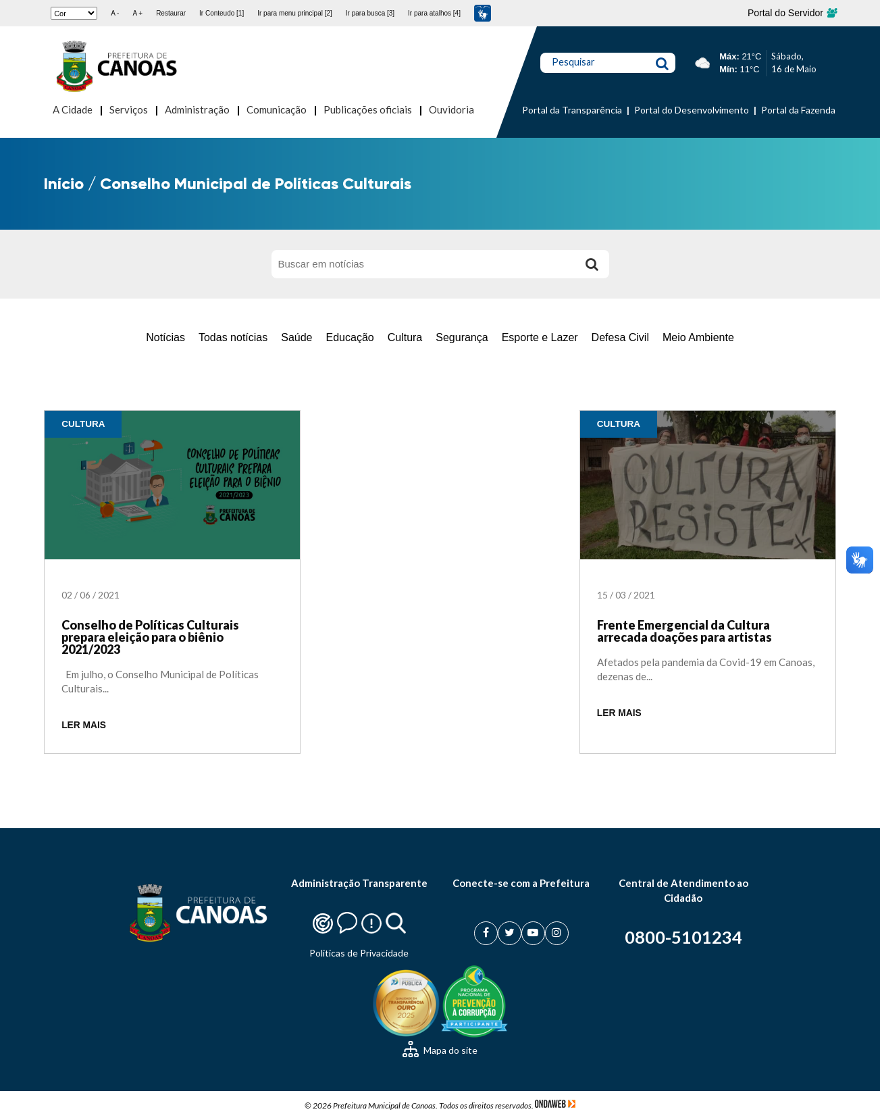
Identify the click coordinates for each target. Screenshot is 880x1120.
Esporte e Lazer (540, 337)
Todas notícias (233, 337)
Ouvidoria (451, 109)
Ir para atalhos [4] (434, 13)
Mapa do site (440, 1050)
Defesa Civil (620, 337)
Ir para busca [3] (370, 13)
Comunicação (277, 109)
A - (115, 13)
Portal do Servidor (792, 12)
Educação (350, 337)
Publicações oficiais (367, 109)
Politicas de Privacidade (359, 953)
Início (64, 183)
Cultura (405, 337)
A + (137, 13)
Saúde (296, 337)
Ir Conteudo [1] (221, 13)
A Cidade (73, 109)
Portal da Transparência (572, 110)
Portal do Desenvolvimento (691, 110)
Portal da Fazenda (798, 110)
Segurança (462, 337)
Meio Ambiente (698, 337)
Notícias (165, 337)
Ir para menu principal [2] (294, 13)
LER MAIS (83, 725)
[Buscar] (592, 264)
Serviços (128, 109)
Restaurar (171, 13)
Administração (197, 109)
